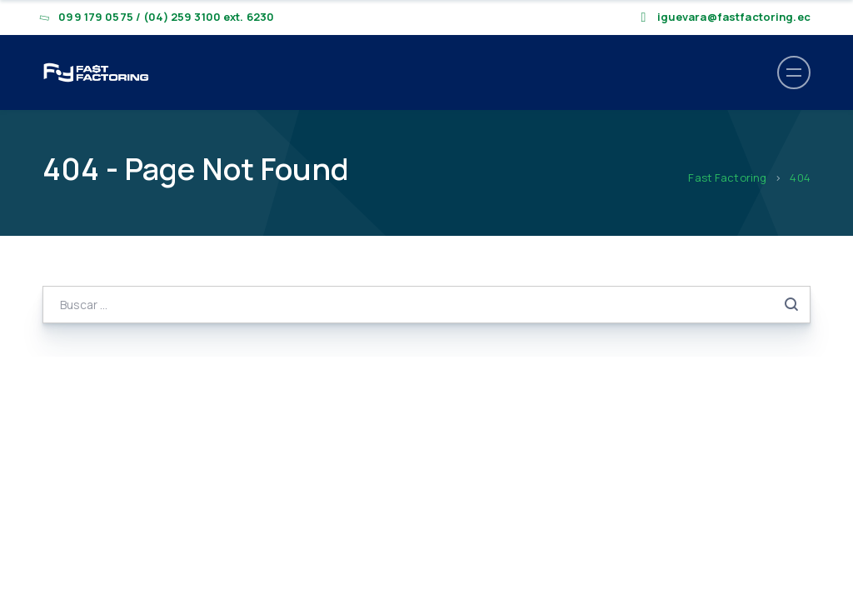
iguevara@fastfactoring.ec (734, 16)
